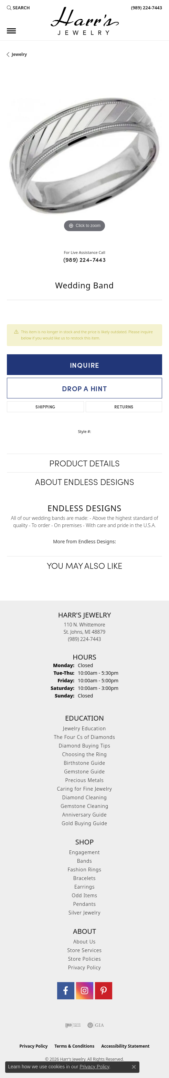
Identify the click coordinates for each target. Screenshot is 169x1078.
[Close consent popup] (134, 1067)
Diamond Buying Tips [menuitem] (84, 745)
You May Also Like (84, 565)
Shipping (45, 406)
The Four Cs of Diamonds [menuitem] (84, 737)
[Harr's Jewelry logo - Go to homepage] (84, 21)
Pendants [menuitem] (84, 904)
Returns (124, 406)
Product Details (84, 462)
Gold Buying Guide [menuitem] (84, 823)
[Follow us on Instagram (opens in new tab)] (84, 990)
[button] (18, 7)
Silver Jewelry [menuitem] (84, 912)
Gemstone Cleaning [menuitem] (84, 806)
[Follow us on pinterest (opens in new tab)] (103, 990)
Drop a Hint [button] (84, 388)
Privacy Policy (84, 967)
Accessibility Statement (125, 1046)
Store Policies (84, 959)
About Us (84, 941)
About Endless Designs (84, 481)
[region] (84, 156)
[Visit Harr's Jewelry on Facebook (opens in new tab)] (65, 990)
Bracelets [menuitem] (84, 878)
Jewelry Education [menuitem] (84, 728)
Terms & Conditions (74, 1046)
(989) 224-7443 (84, 259)
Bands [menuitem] (84, 861)
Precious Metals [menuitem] (84, 780)
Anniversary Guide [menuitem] (84, 814)
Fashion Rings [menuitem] (84, 869)
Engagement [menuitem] (84, 852)
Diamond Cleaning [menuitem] (84, 797)
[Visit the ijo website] (73, 1025)
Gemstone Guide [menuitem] (84, 771)
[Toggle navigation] (11, 30)
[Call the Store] (84, 639)
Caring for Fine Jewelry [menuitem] (84, 788)
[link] (146, 7)
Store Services (84, 950)
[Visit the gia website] (95, 1025)
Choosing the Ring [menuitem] (84, 754)
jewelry (19, 54)
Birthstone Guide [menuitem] (84, 763)
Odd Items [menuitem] (84, 895)
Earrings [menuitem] (84, 886)
